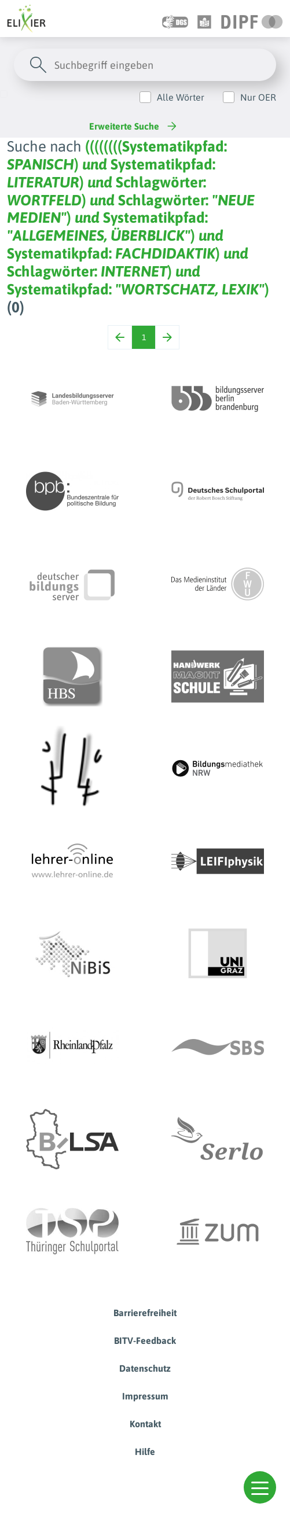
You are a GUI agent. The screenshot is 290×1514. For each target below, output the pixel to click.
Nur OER (258, 97)
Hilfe (145, 1451)
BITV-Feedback (145, 1340)
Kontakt (145, 1424)
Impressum (145, 1396)
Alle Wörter (180, 97)
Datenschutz (145, 1368)
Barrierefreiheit (145, 1312)
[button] (260, 1487)
